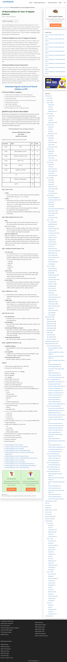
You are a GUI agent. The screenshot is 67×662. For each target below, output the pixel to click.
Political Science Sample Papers (56, 404)
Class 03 (49, 102)
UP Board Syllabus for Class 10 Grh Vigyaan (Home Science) (19, 463)
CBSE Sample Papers (40, 3)
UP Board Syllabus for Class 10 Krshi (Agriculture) (17, 467)
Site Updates (50, 337)
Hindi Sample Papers (53, 458)
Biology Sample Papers (54, 384)
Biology (50, 226)
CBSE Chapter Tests (39, 631)
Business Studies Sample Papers (56, 386)
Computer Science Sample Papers (56, 419)
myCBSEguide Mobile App (7, 621)
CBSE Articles (50, 321)
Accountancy (51, 222)
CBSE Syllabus (50, 328)
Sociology (50, 264)
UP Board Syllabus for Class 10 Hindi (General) (16, 446)
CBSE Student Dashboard (7, 623)
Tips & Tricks (50, 339)
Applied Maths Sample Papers (55, 381)
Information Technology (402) (55, 208)
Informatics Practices (53, 250)
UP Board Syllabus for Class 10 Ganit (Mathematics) (17, 450)
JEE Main (47, 507)
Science (50, 144)
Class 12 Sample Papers (52, 406)
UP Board (6, 7)
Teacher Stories (49, 518)
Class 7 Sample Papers (52, 462)
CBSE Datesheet (4, 644)
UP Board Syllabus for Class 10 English (14, 448)
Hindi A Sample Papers (53, 364)
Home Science (51, 248)
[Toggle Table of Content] (15, 21)
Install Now (30, 489)
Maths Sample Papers (53, 373)
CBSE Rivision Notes (40, 629)
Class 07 (49, 149)
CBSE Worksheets (49, 501)
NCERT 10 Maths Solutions (41, 635)
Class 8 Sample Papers (52, 467)
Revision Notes (48, 516)
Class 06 (49, 135)
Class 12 (49, 266)
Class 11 (49, 219)
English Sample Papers (53, 456)
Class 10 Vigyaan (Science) (8, 495)
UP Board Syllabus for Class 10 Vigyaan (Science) (17, 456)
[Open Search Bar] (65, 3)
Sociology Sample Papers (54, 451)
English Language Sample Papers (56, 360)
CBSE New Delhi (51, 323)
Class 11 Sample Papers (52, 379)
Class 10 (49, 195)
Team (11, 657)
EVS (49, 107)
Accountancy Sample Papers (55, 408)
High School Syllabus (19, 495)
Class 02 (49, 100)
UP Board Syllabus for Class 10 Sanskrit (14, 460)
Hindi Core (51, 242)
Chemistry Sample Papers (54, 388)
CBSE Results (50, 326)
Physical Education (52, 257)
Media (7, 657)
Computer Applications (54, 200)
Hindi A (50, 182)
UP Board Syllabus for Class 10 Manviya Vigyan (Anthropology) (20, 465)
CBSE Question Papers (50, 341)
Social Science (51, 147)
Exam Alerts (50, 330)
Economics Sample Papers (54, 390)
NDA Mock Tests (5, 634)
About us (3, 657)
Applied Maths (51, 224)
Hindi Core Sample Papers (54, 395)
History (50, 246)
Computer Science (52, 233)
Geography (51, 239)
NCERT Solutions (52, 2)
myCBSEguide (8, 2)
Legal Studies (51, 299)
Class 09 (49, 177)
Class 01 (49, 98)
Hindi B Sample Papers (53, 366)
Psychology (51, 312)
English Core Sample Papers (55, 393)
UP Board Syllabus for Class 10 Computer (15, 462)
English (50, 105)
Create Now (11, 489)
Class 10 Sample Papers (52, 346)
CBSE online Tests (5, 651)
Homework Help (5, 655)
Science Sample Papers (54, 375)
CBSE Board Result (5, 646)
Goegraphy (51, 286)
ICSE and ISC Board (5, 625)
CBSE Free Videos (5, 653)
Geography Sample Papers (54, 428)
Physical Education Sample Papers (56, 441)
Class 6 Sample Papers (52, 453)
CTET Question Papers (6, 632)
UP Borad (34, 495)
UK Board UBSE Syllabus (6, 630)
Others (48, 332)
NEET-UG (47, 512)
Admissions (49, 319)
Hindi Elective (51, 244)
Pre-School (47, 514)
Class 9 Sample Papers (52, 471)
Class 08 (49, 162)
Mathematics (51, 111)
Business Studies (52, 228)
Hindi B (50, 184)
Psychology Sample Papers (54, 449)
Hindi (49, 109)
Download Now (55, 25)
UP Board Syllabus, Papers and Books (10, 628)
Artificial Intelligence (53, 197)
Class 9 (48, 603)
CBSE (61, 3)
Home (30, 2)
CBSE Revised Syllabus (40, 633)
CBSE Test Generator (6, 649)
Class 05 (49, 124)
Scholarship (49, 334)
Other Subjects (52, 171)
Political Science (52, 261)
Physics (50, 259)
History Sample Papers (53, 397)
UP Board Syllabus (27, 495)
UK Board (47, 521)
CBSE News (48, 317)
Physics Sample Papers (54, 401)
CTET (46, 503)
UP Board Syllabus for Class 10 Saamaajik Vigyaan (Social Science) (21, 458)
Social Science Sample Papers (55, 377)
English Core (51, 237)
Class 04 (49, 113)
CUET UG (47, 505)
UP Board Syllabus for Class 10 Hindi (14, 445)
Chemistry (50, 231)
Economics (51, 235)
